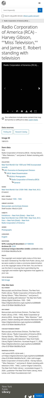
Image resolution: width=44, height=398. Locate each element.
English (4, 237)
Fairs (3, 220)
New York (30, 215)
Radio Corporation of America (13, 223)
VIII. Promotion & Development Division (19, 170)
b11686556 (29, 244)
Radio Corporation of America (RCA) (25, 179)
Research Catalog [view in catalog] (21, 132)
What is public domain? (31, 16)
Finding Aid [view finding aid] (7, 132)
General (17, 182)
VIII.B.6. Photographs (17, 176)
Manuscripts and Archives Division (15, 206)
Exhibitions (6, 215)
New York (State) (18, 215)
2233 (14, 246)
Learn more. (33, 120)
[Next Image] (39, 88)
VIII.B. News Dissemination (17, 173)
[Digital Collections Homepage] (4, 3)
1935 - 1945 (17, 199)
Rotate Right (17, 111)
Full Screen (35, 111)
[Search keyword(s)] (20, 10)
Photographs (7, 230)
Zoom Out (12, 111)
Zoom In (8, 111)
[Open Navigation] (39, 3)
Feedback (39, 396)
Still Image (6, 280)
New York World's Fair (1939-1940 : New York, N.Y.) (21, 189)
